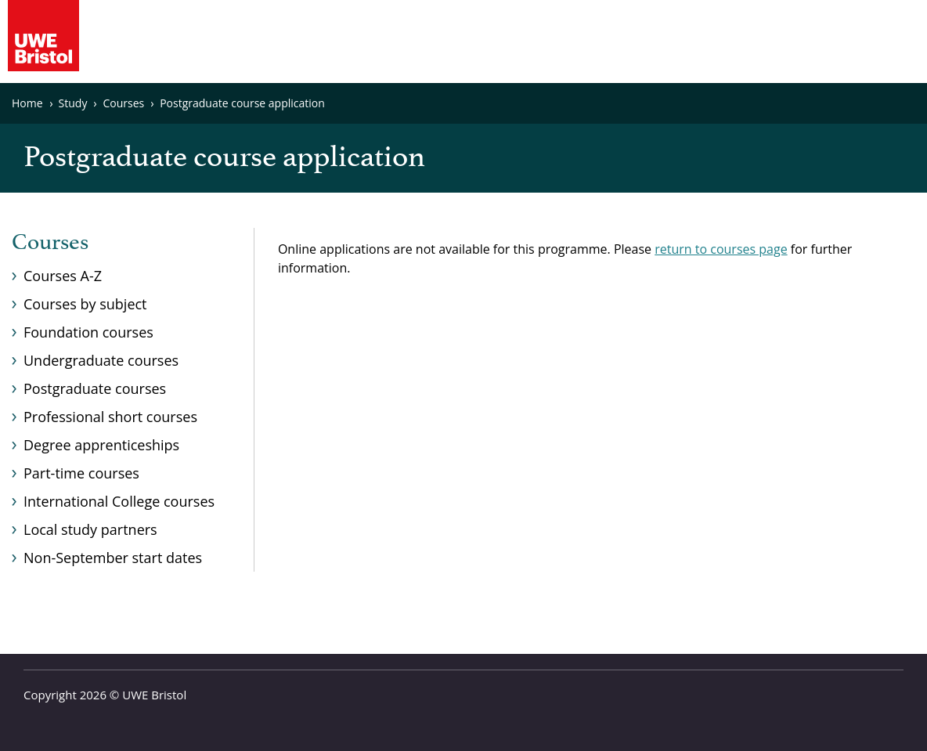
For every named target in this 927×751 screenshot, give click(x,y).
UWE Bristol (154, 694)
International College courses (119, 501)
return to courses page (721, 249)
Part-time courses (81, 473)
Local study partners (90, 529)
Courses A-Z (62, 275)
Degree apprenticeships (101, 444)
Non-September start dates (112, 557)
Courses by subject (85, 303)
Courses (50, 243)
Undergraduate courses (101, 360)
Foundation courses (88, 332)
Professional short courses (110, 416)
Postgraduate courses (94, 388)
